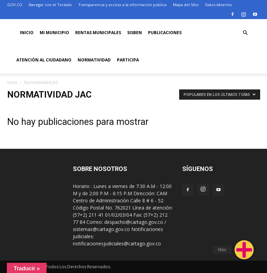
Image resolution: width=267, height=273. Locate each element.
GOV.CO (14, 4)
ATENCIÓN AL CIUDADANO (43, 60)
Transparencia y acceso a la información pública (122, 4)
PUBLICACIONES (165, 32)
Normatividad (94, 60)
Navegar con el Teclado (50, 4)
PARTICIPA (128, 60)
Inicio (27, 32)
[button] (245, 33)
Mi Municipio (54, 32)
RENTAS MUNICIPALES (98, 32)
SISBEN (134, 32)
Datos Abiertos (218, 4)
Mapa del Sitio (186, 4)
